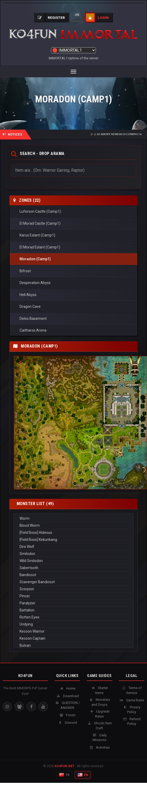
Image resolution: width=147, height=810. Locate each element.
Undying (73, 624)
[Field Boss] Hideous (73, 532)
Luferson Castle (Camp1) (40, 211)
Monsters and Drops (99, 702)
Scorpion (73, 589)
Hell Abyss (28, 295)
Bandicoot (73, 574)
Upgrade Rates (99, 713)
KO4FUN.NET (65, 766)
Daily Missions (99, 737)
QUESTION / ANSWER (67, 705)
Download (67, 696)
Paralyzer (73, 603)
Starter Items (99, 690)
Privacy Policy (131, 709)
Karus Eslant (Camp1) (37, 235)
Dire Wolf (73, 546)
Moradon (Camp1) (35, 259)
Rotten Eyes (73, 617)
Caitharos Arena (33, 330)
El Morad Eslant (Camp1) (40, 247)
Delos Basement (33, 318)
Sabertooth (73, 567)
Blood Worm (73, 525)
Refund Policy (131, 721)
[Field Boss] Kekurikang (73, 539)
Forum (67, 715)
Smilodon (73, 553)
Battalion (73, 610)
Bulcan (73, 645)
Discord (67, 723)
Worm (73, 518)
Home (67, 688)
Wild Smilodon (73, 560)
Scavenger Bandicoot (73, 582)
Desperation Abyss (35, 283)
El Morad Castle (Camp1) (40, 223)
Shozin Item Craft (99, 725)
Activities (99, 747)
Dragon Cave (30, 306)
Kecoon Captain (73, 638)
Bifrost (25, 271)
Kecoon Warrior (73, 631)
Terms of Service (131, 690)
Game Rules (131, 700)
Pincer (73, 596)
